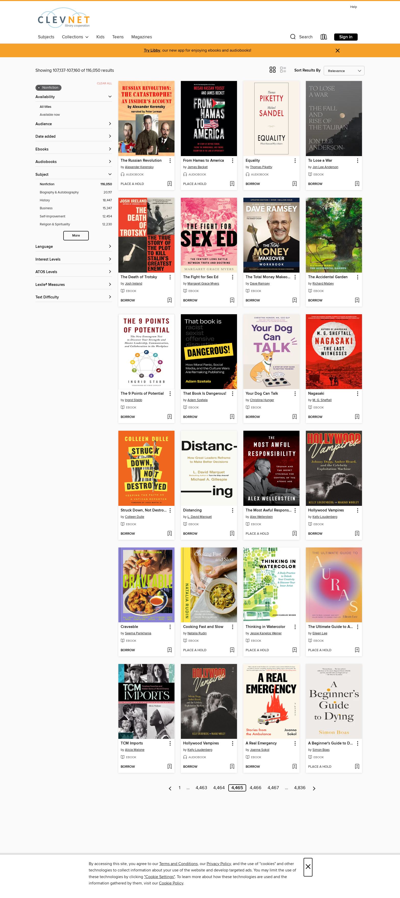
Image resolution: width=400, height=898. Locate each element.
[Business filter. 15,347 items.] (76, 208)
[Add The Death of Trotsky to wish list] (169, 300)
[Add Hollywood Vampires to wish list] (357, 534)
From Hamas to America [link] (203, 160)
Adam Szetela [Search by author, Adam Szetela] (198, 400)
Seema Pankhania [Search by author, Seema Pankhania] (138, 633)
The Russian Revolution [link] (141, 160)
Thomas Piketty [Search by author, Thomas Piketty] (261, 167)
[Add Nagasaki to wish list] (357, 417)
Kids (100, 37)
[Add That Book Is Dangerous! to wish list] (232, 417)
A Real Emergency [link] (261, 743)
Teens (118, 37)
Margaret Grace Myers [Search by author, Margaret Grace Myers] (203, 284)
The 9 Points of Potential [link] (142, 393)
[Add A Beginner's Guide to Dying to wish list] (357, 767)
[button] (300, 38)
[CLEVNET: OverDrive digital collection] (63, 17)
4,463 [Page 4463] (201, 788)
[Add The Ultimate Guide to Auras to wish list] (357, 650)
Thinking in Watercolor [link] (265, 627)
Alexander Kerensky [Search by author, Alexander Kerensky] (139, 167)
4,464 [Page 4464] (219, 788)
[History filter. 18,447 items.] (76, 200)
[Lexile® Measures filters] (73, 285)
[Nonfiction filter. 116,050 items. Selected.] (76, 184)
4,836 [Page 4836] (300, 788)
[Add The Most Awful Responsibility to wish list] (294, 534)
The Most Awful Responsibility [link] (269, 510)
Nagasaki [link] (316, 393)
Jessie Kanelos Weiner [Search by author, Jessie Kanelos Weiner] (266, 633)
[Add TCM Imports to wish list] (169, 767)
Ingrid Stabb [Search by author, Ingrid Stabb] (133, 400)
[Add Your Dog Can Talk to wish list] (294, 417)
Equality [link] (253, 160)
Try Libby (152, 50)
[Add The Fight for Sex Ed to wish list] (232, 300)
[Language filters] (73, 247)
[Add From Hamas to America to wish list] (232, 184)
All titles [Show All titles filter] (45, 107)
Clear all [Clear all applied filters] (104, 83)
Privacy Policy (219, 863)
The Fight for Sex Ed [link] (200, 277)
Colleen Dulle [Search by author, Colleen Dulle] (134, 517)
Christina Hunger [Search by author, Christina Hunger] (262, 400)
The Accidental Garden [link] (328, 277)
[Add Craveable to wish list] (169, 650)
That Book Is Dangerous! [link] (204, 393)
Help (353, 7)
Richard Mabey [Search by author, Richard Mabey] (323, 284)
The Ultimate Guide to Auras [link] (331, 627)
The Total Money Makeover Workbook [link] (269, 277)
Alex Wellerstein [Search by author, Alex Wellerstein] (261, 517)
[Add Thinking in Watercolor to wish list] (294, 650)
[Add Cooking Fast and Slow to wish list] (232, 650)
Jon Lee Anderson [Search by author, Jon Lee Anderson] (325, 167)
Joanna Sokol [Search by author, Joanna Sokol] (259, 750)
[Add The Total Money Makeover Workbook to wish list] (294, 300)
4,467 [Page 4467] (273, 788)
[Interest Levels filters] (73, 259)
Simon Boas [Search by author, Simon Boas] (321, 750)
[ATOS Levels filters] (73, 272)
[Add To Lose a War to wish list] (357, 184)
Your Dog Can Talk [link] (262, 393)
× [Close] (308, 867)
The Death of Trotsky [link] (139, 277)
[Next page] (314, 788)
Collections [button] (75, 37)
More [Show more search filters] (76, 236)
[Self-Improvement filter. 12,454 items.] (76, 216)
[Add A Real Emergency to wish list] (294, 767)
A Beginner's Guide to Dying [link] (331, 743)
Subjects (46, 37)
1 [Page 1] (179, 788)
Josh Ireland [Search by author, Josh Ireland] (133, 284)
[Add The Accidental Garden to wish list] (357, 300)
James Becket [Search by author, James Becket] (198, 167)
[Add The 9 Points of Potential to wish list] (169, 417)
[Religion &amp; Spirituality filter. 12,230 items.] (76, 224)
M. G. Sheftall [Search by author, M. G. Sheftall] (322, 400)
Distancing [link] (192, 510)
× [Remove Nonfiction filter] (39, 88)
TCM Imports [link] (132, 743)
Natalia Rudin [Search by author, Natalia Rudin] (197, 633)
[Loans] (324, 38)
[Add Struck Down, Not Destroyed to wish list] (169, 534)
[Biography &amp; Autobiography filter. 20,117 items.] (76, 192)
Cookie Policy (171, 883)
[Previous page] (170, 788)
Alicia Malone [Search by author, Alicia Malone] (134, 750)
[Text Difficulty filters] (73, 297)
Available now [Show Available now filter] (50, 115)
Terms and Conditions (178, 863)
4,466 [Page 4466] (255, 788)
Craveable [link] (129, 627)
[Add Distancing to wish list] (232, 534)
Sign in (346, 37)
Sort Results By (307, 70)
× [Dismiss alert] (337, 51)
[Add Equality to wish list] (294, 184)
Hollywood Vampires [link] (326, 510)
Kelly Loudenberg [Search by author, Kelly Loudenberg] (324, 517)
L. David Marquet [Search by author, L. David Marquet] (200, 517)
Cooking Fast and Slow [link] (203, 627)
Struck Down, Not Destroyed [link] (144, 510)
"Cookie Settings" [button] (159, 876)
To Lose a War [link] (320, 160)
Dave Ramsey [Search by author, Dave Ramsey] (260, 284)
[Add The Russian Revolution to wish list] (169, 184)
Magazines (141, 37)
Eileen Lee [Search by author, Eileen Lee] (319, 633)
